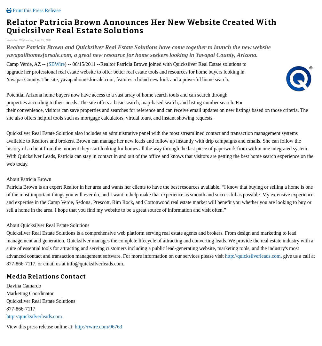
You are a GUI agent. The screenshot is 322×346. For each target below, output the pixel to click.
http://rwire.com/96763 (98, 326)
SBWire (57, 64)
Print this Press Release (33, 10)
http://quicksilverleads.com (253, 256)
